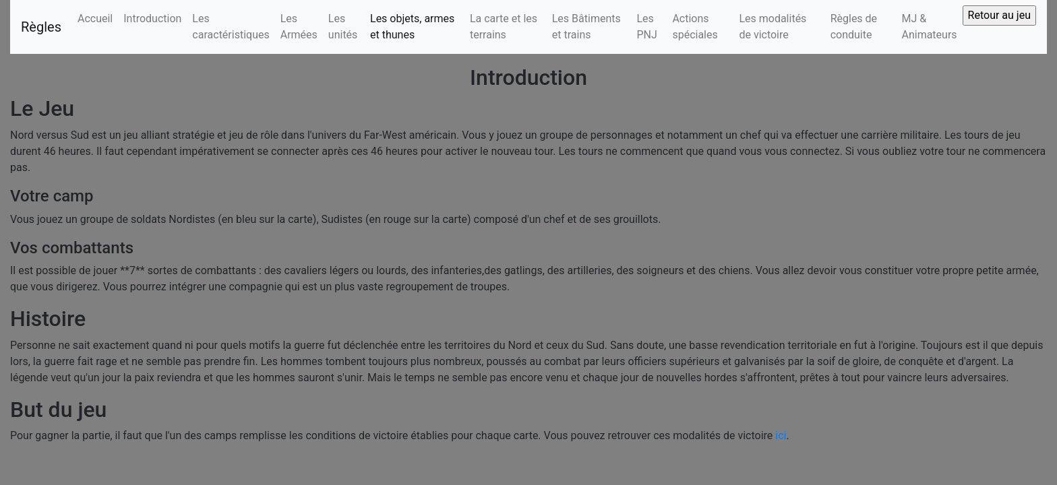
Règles (41, 27)
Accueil (95, 18)
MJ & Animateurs (929, 26)
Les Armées (299, 26)
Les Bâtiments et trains (586, 26)
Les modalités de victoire (772, 26)
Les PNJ (646, 26)
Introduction (152, 18)
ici (780, 435)
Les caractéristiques (230, 26)
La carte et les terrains (503, 26)
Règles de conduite (854, 26)
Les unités (343, 26)
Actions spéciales (694, 26)
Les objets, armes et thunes (412, 26)
